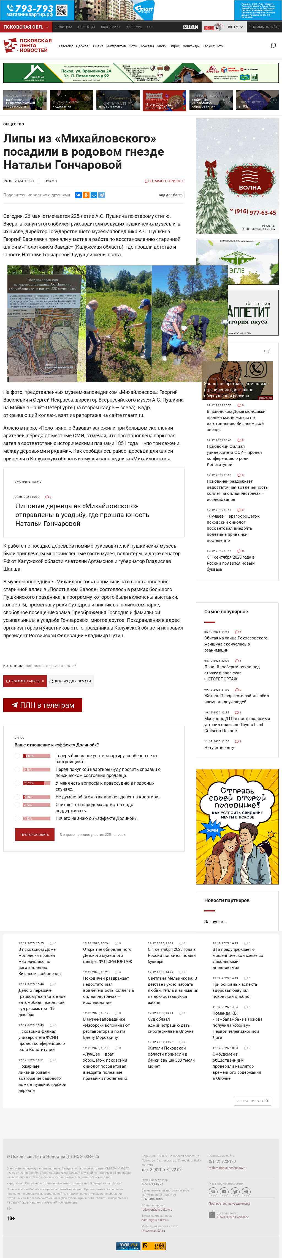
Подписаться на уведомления (230, 1203)
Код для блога (171, 195)
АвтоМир (65, 46)
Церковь (83, 46)
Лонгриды (191, 46)
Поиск (275, 45)
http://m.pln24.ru (153, 1230)
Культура (134, 27)
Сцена (98, 46)
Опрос (174, 46)
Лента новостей (252, 1101)
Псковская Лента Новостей (51, 666)
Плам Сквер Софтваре (233, 1217)
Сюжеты (147, 46)
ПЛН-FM (232, 27)
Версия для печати (73, 681)
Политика (63, 27)
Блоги (162, 46)
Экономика (110, 27)
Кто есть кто (212, 46)
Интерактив (116, 46)
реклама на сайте (264, 27)
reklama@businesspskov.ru (227, 1168)
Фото (133, 46)
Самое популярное (226, 611)
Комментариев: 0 (28, 681)
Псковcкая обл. (23, 27)
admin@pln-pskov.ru (155, 1220)
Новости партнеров (227, 900)
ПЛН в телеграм (42, 705)
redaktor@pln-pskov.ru (157, 1210)
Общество (86, 27)
